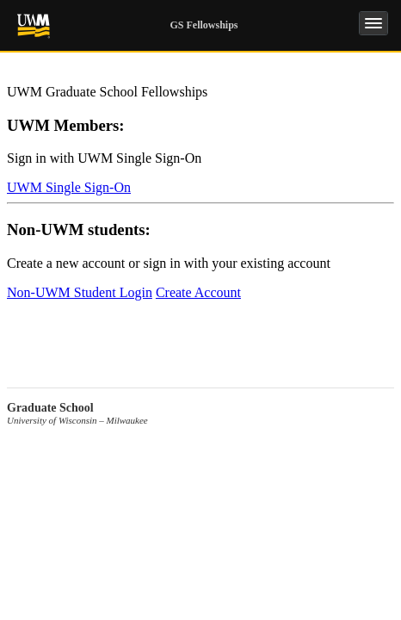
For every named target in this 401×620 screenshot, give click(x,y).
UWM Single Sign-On (69, 187)
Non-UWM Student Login (79, 292)
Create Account (198, 292)
